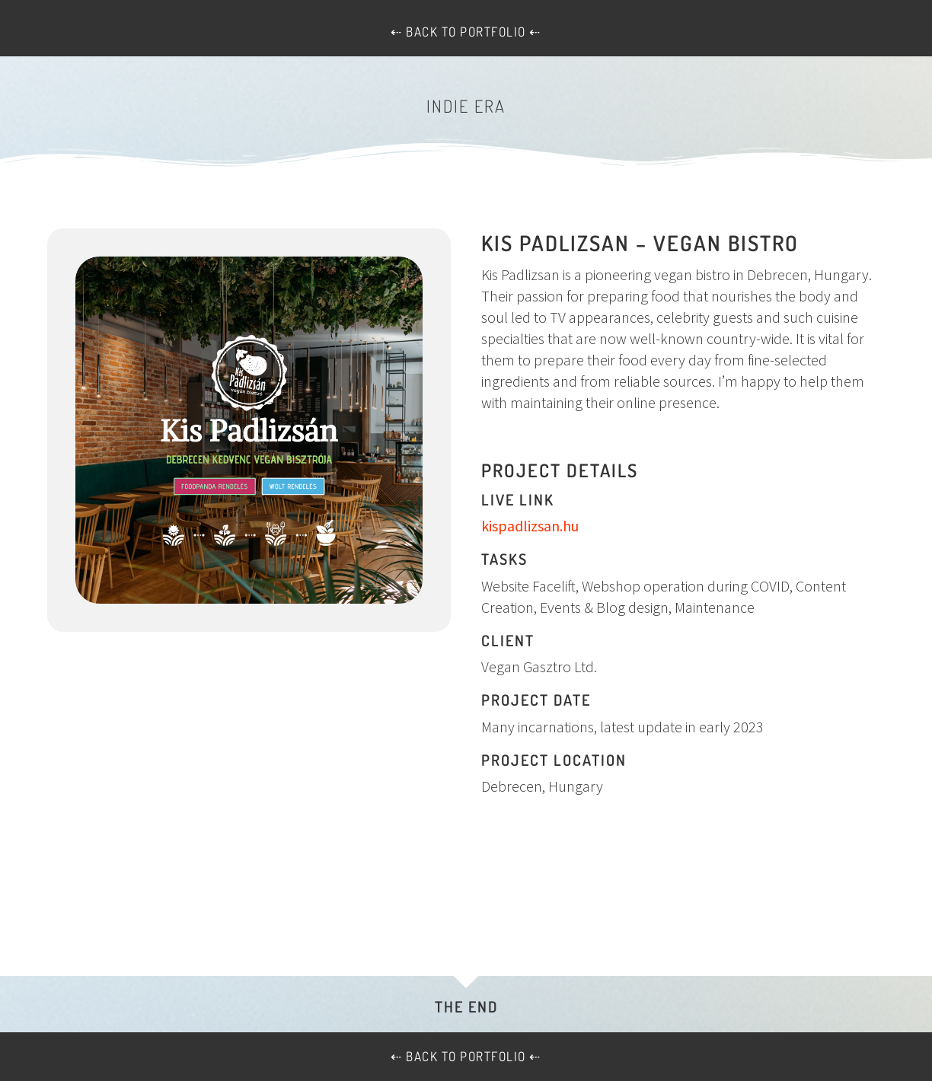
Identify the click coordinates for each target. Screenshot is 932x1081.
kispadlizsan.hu (530, 525)
